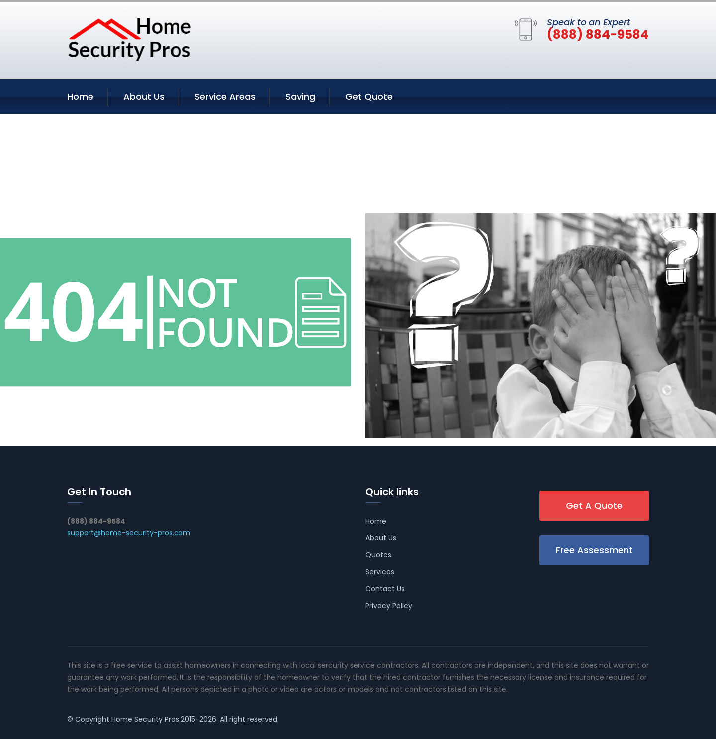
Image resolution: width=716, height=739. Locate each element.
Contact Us (385, 589)
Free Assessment (594, 550)
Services (379, 572)
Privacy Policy (388, 606)
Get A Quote (594, 505)
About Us (144, 96)
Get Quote (369, 96)
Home (80, 96)
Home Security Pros (145, 719)
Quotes (378, 555)
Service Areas (225, 96)
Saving (300, 96)
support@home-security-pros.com (128, 533)
